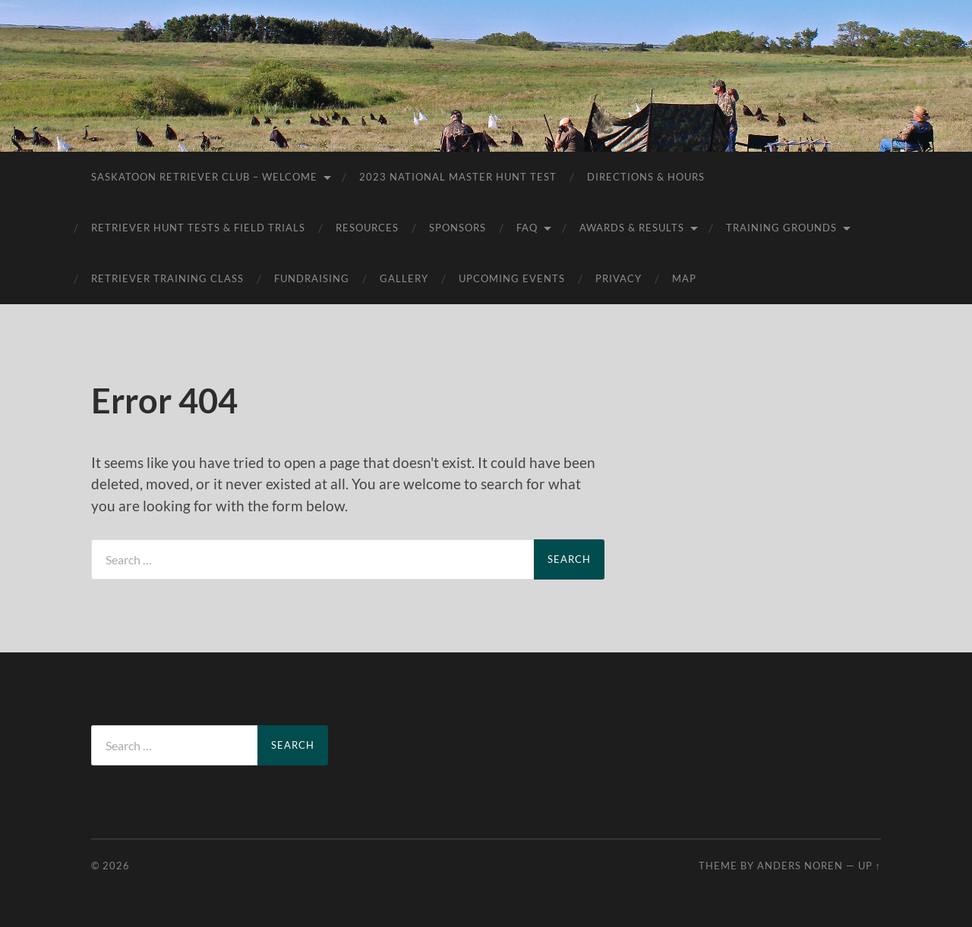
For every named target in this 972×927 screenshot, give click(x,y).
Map (684, 278)
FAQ (527, 228)
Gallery (404, 278)
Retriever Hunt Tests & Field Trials (198, 228)
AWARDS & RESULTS (631, 228)
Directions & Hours (646, 177)
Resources (367, 228)
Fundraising (311, 278)
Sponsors (457, 228)
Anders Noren (800, 865)
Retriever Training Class (167, 278)
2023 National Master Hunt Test (458, 177)
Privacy (618, 278)
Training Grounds (781, 228)
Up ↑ (869, 865)
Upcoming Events (512, 278)
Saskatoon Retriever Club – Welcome (204, 177)
